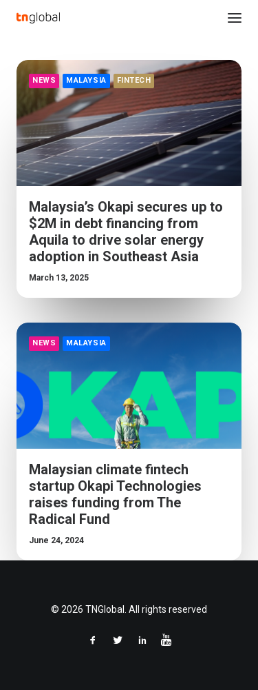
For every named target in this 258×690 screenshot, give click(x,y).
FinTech (134, 80)
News (44, 80)
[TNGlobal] (38, 17)
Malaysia (86, 80)
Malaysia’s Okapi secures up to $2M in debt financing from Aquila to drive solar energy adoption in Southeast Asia (126, 232)
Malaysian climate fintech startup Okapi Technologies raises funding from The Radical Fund (115, 494)
